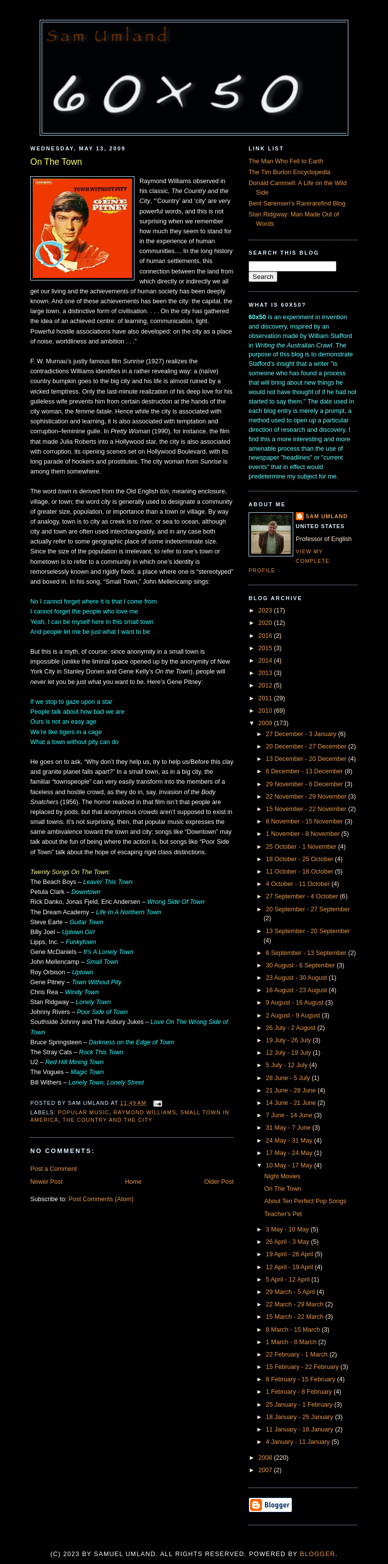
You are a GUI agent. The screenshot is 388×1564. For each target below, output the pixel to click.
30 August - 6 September (301, 965)
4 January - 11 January (298, 1441)
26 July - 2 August (292, 1027)
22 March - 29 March (295, 1304)
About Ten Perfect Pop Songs (305, 1201)
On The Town (56, 162)
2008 (266, 1457)
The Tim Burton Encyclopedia (289, 172)
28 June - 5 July (289, 1078)
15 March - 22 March (295, 1316)
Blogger (317, 1554)
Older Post (219, 1181)
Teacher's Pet (283, 1214)
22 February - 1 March (297, 1354)
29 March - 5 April (291, 1292)
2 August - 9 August (294, 1015)
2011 (266, 698)
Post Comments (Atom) (100, 1199)
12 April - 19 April (290, 1267)
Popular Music (84, 1112)
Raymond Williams (145, 1112)
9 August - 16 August (295, 1002)
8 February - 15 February (301, 1379)
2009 (266, 723)
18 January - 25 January (300, 1417)
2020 (266, 622)
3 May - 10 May (288, 1229)
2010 (266, 710)
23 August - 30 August (297, 977)
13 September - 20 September (308, 931)
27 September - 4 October (303, 896)
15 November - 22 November (307, 809)
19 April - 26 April (290, 1254)
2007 (266, 1470)
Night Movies (282, 1176)
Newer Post (46, 1181)
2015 (266, 648)
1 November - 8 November (303, 833)
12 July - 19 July (289, 1052)
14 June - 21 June (292, 1102)
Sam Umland (327, 516)
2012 (266, 685)
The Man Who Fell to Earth (286, 161)
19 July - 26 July (289, 1040)
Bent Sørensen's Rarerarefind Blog (297, 203)
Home (133, 1181)
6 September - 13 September (307, 953)
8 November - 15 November (305, 821)
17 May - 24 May (290, 1153)
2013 (266, 673)
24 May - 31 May (290, 1140)
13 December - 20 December (307, 758)
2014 (266, 660)
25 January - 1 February (300, 1404)
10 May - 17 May (290, 1165)
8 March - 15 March (294, 1329)
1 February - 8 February (300, 1391)
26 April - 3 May (288, 1241)
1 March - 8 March (292, 1342)
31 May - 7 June (289, 1127)
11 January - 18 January (300, 1429)
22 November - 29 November (307, 796)
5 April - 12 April (289, 1279)
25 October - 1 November (302, 846)
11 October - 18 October (300, 871)
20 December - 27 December (307, 746)
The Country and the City (107, 1120)
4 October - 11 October (298, 884)
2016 (266, 635)
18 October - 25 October (300, 859)
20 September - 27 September (308, 909)
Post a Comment (53, 1168)
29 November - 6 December (305, 784)
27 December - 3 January (302, 734)
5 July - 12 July (288, 1065)
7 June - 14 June (290, 1115)
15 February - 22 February (303, 1366)
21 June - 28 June (292, 1090)
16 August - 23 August (297, 990)
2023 (266, 610)
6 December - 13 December (305, 771)
